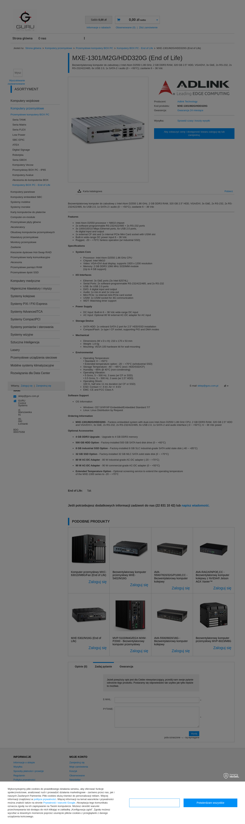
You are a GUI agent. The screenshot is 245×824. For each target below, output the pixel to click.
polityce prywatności (45, 799)
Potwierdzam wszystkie (210, 802)
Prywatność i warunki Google (59, 802)
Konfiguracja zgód (154, 802)
